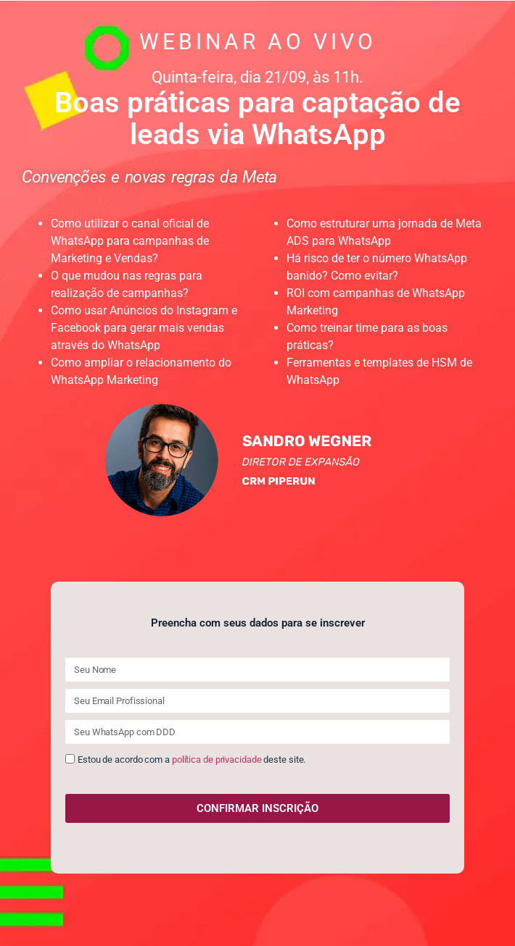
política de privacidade (217, 760)
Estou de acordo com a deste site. (191, 760)
